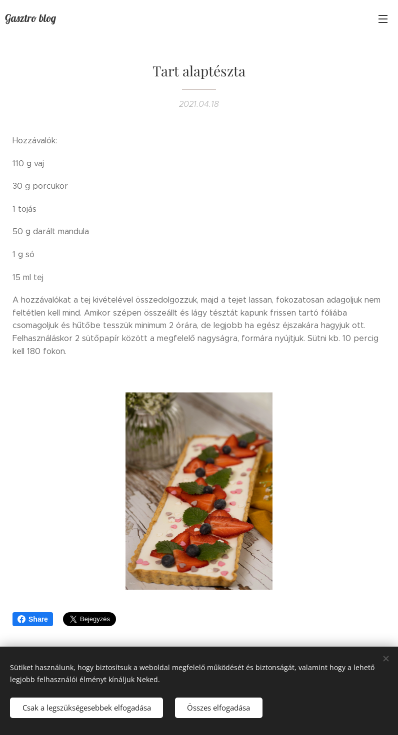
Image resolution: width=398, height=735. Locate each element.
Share (33, 619)
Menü (383, 18)
